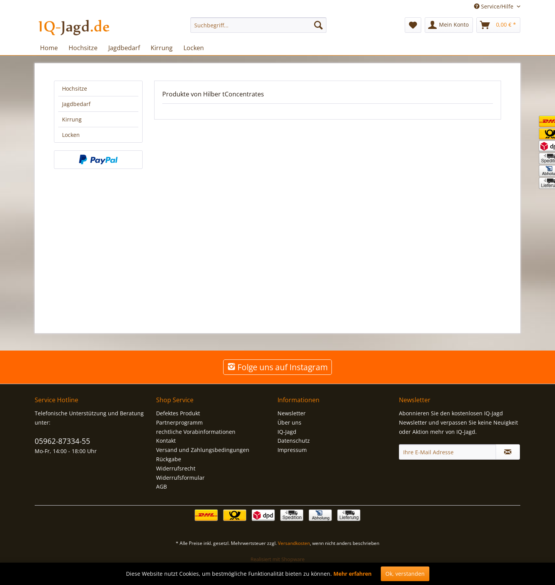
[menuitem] (258, 25)
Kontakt (166, 440)
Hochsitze (74, 88)
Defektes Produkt (178, 413)
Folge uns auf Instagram (277, 367)
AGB (161, 486)
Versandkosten (294, 543)
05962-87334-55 (62, 441)
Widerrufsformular (180, 477)
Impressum (292, 450)
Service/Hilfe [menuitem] (494, 6)
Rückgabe (168, 459)
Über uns (289, 422)
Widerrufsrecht (175, 468)
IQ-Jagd (287, 431)
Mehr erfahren (352, 573)
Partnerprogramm (179, 422)
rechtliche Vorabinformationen (195, 431)
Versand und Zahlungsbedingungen (202, 450)
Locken (71, 134)
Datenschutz (294, 440)
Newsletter (292, 413)
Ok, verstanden (405, 573)
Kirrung (72, 119)
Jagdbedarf (76, 104)
